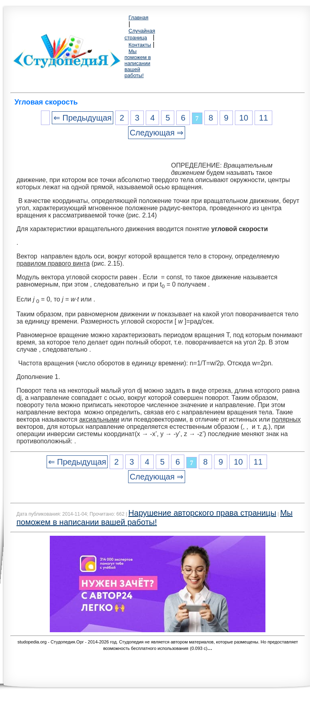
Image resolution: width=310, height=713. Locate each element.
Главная (138, 17)
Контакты (139, 45)
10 (243, 117)
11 (263, 117)
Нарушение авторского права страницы (202, 512)
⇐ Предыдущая (82, 117)
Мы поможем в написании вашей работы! (137, 63)
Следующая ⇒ (157, 132)
